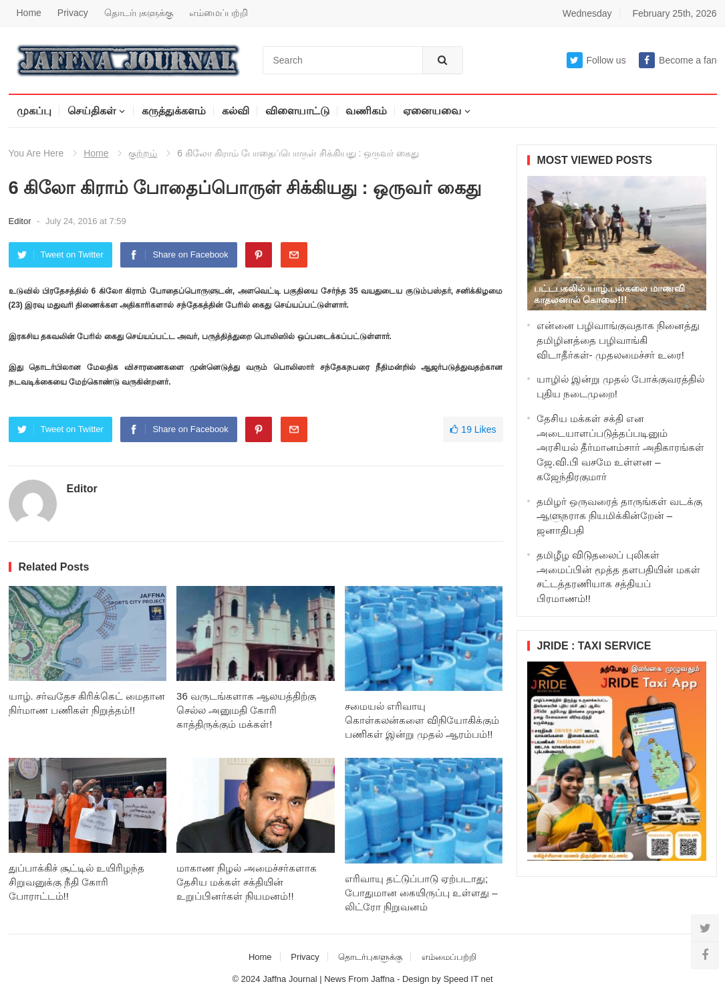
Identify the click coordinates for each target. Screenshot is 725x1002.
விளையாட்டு (297, 110)
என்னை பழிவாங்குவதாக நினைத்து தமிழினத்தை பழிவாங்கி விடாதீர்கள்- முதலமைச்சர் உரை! (618, 340)
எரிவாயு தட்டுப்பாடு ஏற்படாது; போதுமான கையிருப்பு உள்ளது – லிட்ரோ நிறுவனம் (421, 892)
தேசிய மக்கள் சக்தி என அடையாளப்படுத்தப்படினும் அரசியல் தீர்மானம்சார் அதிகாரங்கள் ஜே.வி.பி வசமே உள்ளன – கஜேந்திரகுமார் (620, 447)
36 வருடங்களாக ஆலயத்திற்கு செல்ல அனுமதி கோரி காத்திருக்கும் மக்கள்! (246, 710)
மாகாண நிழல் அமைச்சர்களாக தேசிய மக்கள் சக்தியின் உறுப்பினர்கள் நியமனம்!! (246, 882)
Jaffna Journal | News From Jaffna (328, 979)
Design (417, 979)
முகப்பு (34, 110)
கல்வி (235, 110)
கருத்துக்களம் (174, 110)
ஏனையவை (432, 110)
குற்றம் (142, 153)
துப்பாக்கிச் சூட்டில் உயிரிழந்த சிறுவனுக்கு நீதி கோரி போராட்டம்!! (76, 882)
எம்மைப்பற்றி (218, 12)
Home (29, 12)
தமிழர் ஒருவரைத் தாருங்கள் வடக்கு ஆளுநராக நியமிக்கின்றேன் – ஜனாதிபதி (620, 516)
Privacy (72, 12)
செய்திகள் (91, 110)
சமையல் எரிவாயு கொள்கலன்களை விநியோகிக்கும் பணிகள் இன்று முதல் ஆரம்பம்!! (422, 720)
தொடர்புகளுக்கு (138, 12)
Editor (21, 221)
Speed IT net (467, 979)
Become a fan (677, 60)
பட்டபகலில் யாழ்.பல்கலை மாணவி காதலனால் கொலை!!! (610, 294)
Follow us (596, 60)
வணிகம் (366, 110)
